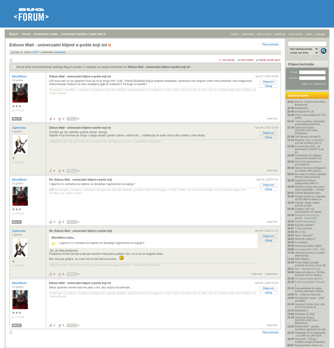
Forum (26, 34)
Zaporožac (19, 127)
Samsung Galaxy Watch (308, 245)
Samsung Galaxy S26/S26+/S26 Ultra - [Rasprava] (307, 320)
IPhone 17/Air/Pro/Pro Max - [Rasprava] (311, 103)
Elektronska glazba (305, 221)
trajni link (272, 118)
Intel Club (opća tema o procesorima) (308, 163)
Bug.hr (13, 34)
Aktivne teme (298, 95)
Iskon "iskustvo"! (304, 235)
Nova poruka (270, 44)
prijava (234, 34)
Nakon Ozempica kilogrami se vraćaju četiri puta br (310, 169)
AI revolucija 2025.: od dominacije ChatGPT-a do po (309, 149)
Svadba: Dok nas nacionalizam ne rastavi (308, 210)
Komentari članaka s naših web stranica (87, 34)
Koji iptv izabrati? (304, 224)
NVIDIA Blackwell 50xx (308, 193)
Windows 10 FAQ (305, 314)
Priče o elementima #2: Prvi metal (310, 116)
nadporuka (271, 273)
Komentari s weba (46, 34)
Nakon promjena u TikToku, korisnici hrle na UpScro (310, 273)
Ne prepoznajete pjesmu (308, 278)
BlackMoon (20, 76)
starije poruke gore (269, 59)
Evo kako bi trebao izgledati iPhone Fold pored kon (310, 175)
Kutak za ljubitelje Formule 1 (310, 283)
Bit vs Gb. (300, 231)
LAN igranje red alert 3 (307, 136)
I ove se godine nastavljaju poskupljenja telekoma (310, 122)
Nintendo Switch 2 (305, 238)
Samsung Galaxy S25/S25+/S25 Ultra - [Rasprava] (307, 130)
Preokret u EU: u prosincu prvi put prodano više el (309, 141)
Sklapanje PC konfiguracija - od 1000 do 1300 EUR (310, 334)
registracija (248, 34)
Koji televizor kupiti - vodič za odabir (309, 299)
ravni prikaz (247, 59)
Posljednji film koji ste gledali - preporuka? (307, 216)
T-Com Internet (303, 228)
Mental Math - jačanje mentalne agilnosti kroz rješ (310, 328)
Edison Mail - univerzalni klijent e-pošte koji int (159, 67)
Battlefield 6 (301, 108)
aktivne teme (264, 34)
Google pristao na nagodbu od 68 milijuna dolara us (310, 198)
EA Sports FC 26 (304, 111)
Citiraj (268, 86)
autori (309, 34)
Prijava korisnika (301, 64)
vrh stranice (321, 341)
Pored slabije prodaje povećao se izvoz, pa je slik (310, 264)
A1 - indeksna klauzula (308, 294)
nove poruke (296, 34)
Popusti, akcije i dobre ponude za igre (307, 204)
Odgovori (268, 81)
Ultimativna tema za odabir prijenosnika (310, 254)
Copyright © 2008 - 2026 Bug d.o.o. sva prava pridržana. (167, 346)
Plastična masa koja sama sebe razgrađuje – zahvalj (309, 188)
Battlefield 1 (301, 310)
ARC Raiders (302, 259)
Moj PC (17, 119)
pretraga (320, 34)
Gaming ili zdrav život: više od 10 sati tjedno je (310, 305)
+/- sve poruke (227, 59)
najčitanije (280, 34)
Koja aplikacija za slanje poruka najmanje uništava (309, 289)
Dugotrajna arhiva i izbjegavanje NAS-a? (307, 182)
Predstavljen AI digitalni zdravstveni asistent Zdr (308, 157)
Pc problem (301, 242)
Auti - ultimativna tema (307, 268)
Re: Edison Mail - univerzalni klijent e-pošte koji (80, 179)
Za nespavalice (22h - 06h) (310, 249)
